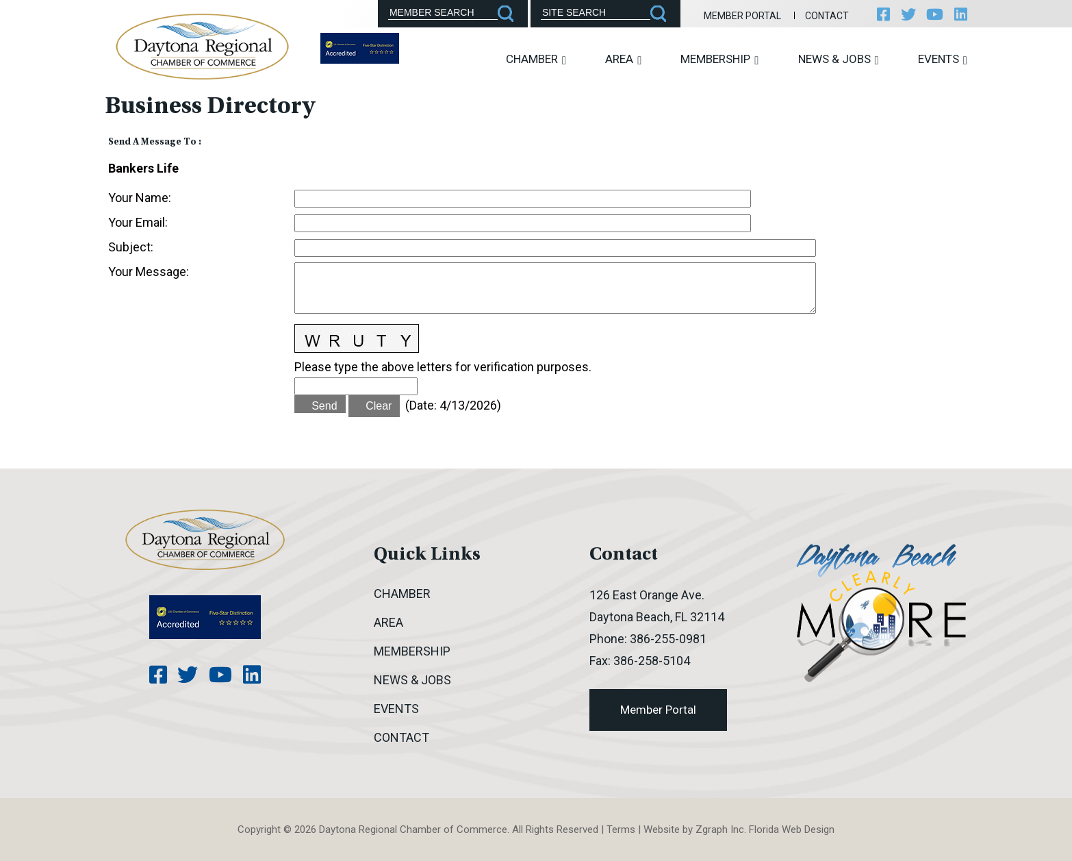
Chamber (536, 59)
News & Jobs (838, 59)
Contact (826, 15)
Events (942, 59)
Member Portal (741, 15)
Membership (719, 59)
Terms (621, 829)
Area (623, 59)
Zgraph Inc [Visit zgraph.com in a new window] (719, 829)
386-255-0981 (668, 639)
